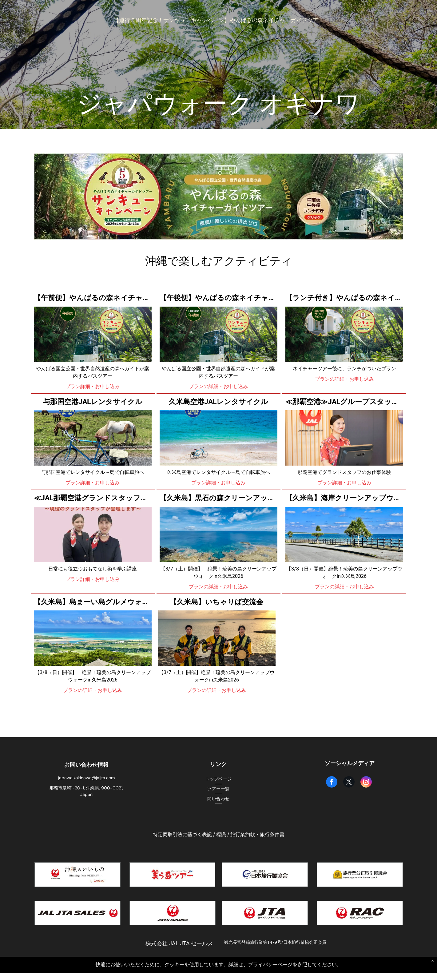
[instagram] (366, 782)
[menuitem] (218, 779)
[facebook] (331, 782)
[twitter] (349, 782)
